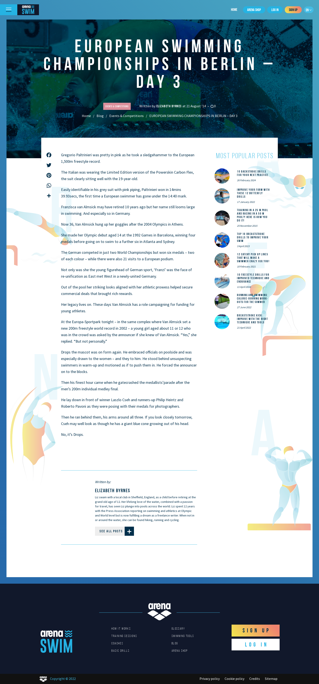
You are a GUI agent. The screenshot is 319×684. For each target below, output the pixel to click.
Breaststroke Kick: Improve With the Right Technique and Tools (252, 319)
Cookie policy (234, 678)
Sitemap (271, 678)
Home (234, 9)
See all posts (117, 531)
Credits (254, 678)
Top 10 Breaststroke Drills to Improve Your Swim (252, 237)
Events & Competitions (126, 116)
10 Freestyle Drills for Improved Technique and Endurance (253, 278)
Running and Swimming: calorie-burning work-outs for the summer (252, 298)
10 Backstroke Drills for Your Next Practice (252, 173)
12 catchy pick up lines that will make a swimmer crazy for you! (253, 257)
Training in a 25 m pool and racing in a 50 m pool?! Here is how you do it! (252, 215)
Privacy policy (210, 678)
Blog (100, 116)
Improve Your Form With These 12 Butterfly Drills (253, 193)
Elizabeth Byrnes (169, 106)
